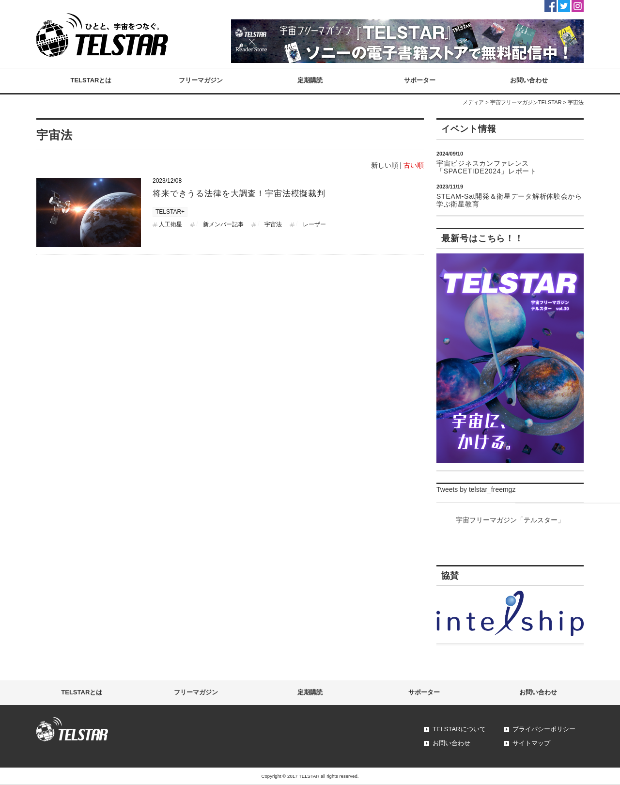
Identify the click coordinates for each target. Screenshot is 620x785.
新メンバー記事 (223, 224)
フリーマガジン (201, 80)
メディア (473, 102)
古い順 (413, 165)
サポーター (419, 80)
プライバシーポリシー (543, 729)
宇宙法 (273, 224)
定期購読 (310, 80)
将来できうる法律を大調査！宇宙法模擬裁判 (239, 193)
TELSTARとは (91, 80)
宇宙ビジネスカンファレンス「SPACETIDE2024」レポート (486, 167)
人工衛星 (170, 224)
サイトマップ (531, 743)
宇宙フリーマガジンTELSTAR (526, 102)
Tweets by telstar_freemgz (475, 489)
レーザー (314, 224)
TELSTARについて (459, 729)
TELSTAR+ (170, 211)
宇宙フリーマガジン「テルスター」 (510, 520)
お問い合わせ (529, 80)
